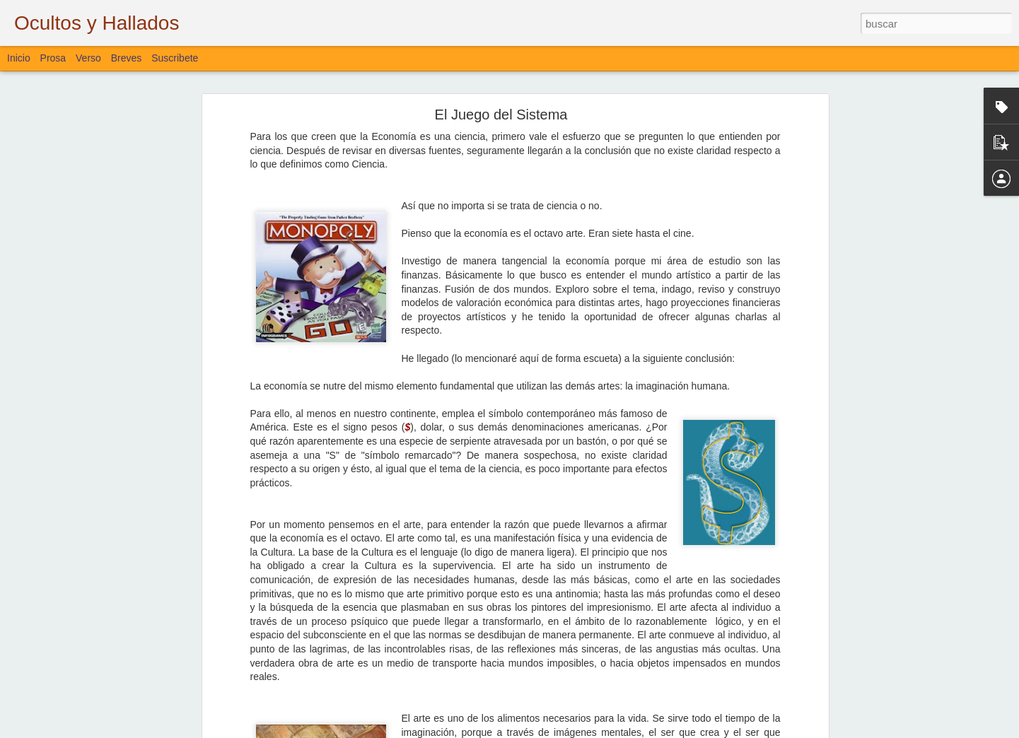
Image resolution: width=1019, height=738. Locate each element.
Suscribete (174, 58)
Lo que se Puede (67, 705)
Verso (88, 58)
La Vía (47, 577)
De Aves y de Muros (72, 673)
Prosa (53, 58)
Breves (126, 58)
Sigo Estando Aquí (70, 609)
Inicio (18, 58)
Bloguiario (428, 638)
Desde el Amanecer (72, 641)
